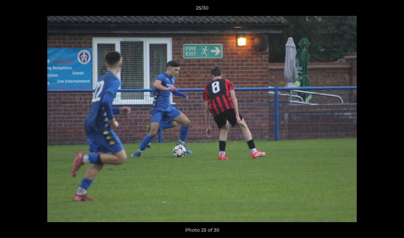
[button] (392, 10)
